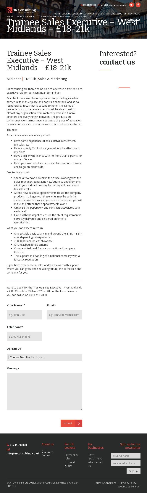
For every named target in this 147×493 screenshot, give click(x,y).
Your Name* (16, 305)
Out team (47, 451)
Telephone (15, 327)
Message (13, 368)
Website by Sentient (129, 486)
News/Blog (134, 13)
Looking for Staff (94, 13)
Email (51, 305)
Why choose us (95, 464)
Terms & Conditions (105, 482)
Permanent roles (71, 456)
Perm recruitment (95, 456)
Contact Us (133, 19)
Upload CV (14, 348)
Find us (45, 455)
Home (57, 13)
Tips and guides (70, 464)
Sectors (110, 13)
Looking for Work (72, 13)
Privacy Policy (128, 482)
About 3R (122, 13)
